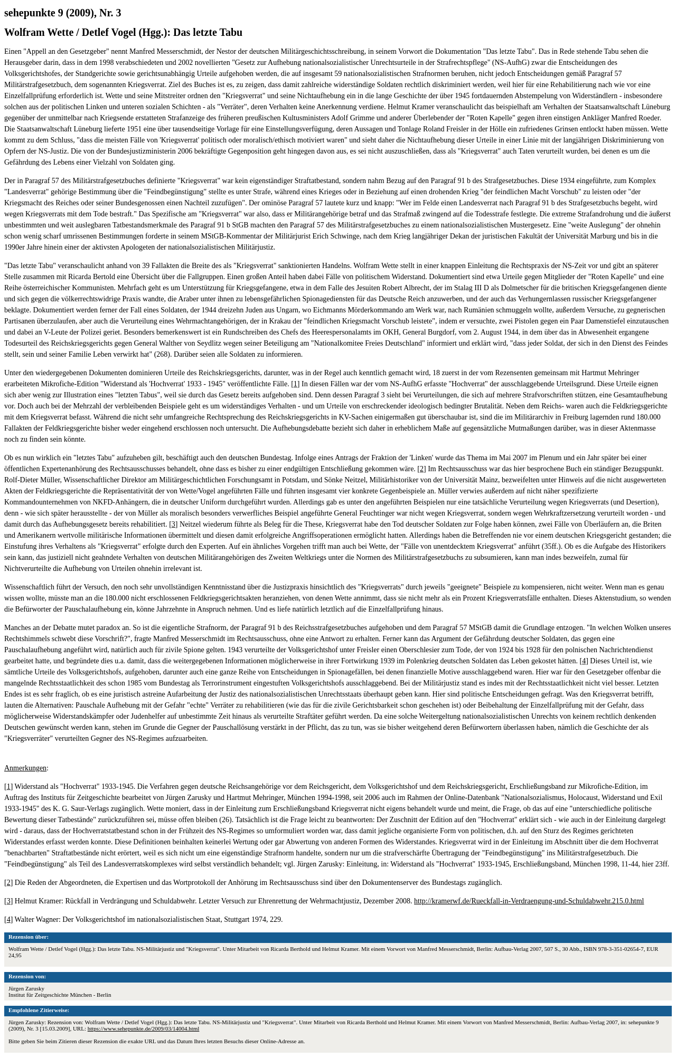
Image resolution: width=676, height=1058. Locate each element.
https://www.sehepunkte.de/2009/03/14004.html (144, 1028)
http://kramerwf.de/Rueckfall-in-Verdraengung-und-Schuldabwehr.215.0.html (529, 901)
